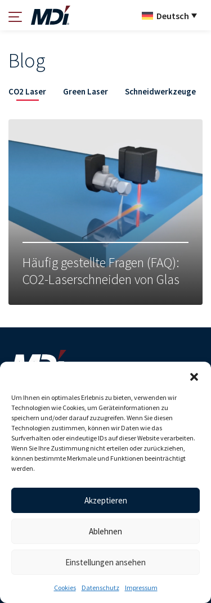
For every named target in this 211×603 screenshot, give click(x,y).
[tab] (27, 93)
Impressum (141, 587)
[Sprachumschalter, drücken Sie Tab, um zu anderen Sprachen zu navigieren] (169, 15)
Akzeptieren (105, 500)
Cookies (65, 587)
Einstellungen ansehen (105, 562)
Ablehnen (105, 531)
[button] (194, 375)
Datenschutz (100, 587)
